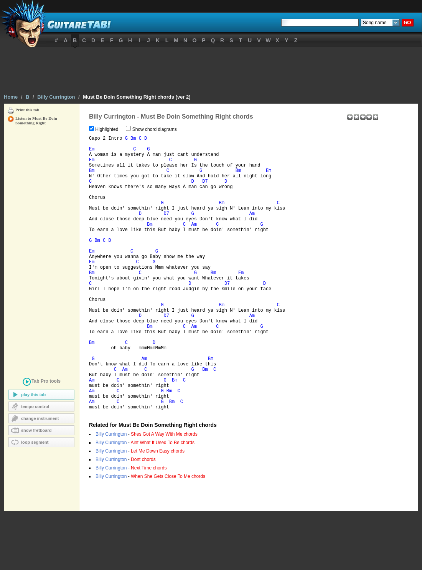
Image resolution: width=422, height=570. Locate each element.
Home (11, 97)
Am (252, 231)
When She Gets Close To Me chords (168, 535)
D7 (205, 192)
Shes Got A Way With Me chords (164, 493)
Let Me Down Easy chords (158, 509)
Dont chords (143, 518)
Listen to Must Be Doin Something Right (36, 119)
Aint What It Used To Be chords (162, 501)
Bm (133, 139)
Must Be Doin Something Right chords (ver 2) (136, 97)
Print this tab (27, 109)
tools (41, 382)
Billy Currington (56, 97)
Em (91, 152)
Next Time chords (148, 526)
